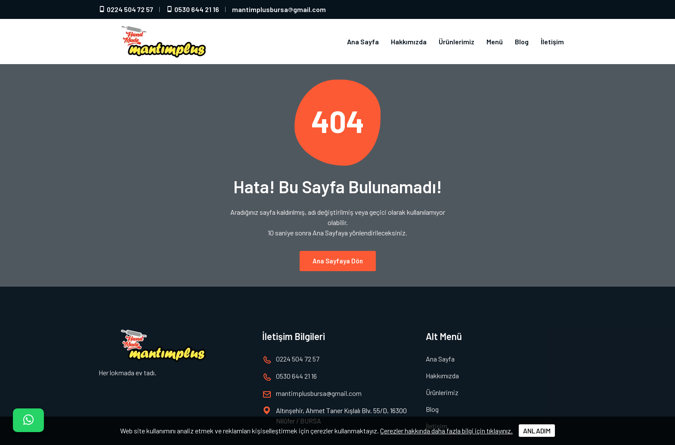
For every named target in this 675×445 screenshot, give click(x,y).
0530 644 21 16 (192, 9)
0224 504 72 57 (126, 9)
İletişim (552, 41)
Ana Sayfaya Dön (338, 256)
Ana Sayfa (363, 41)
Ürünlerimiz (456, 41)
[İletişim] (28, 420)
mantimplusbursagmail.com (279, 9)
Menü (494, 41)
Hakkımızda (409, 41)
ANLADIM (537, 430)
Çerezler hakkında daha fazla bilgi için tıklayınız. (446, 430)
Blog (522, 41)
